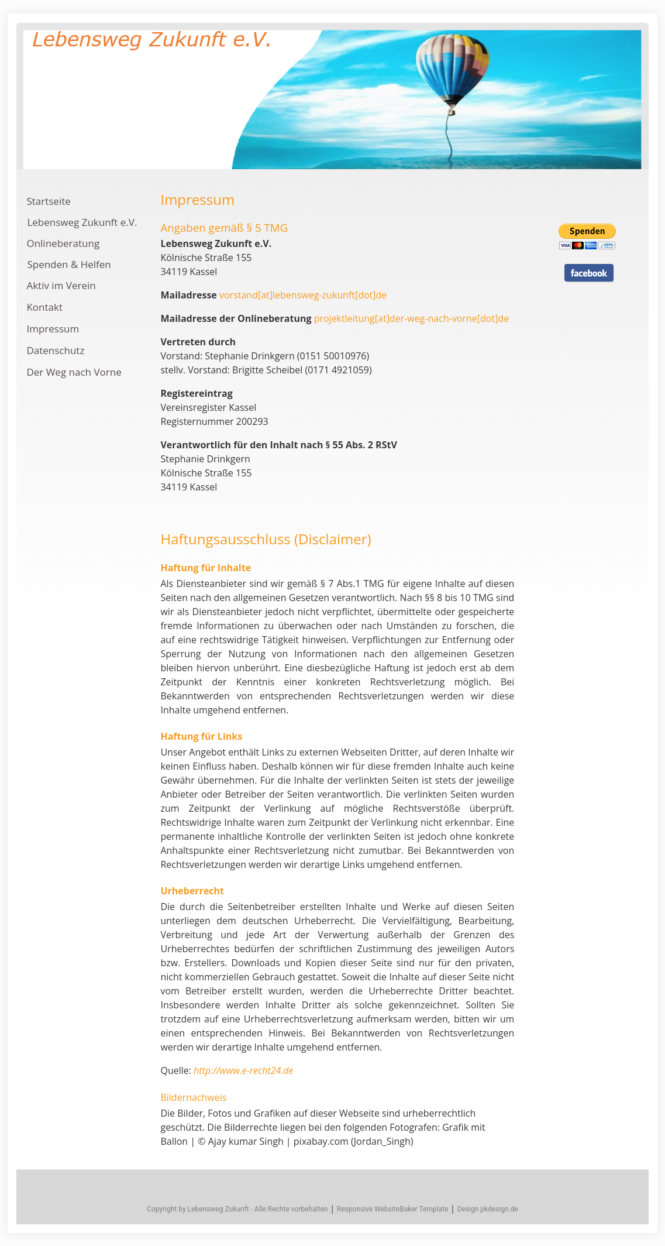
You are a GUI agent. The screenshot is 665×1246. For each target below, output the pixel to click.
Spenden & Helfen (69, 264)
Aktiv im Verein (60, 285)
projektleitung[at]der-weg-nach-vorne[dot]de (411, 318)
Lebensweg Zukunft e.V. (82, 222)
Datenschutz (55, 350)
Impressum (52, 328)
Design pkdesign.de (487, 1209)
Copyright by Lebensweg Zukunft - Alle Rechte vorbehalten (237, 1209)
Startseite (48, 201)
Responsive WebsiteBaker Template (392, 1209)
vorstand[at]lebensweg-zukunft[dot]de (303, 295)
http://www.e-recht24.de (243, 1070)
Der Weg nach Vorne (73, 372)
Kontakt (44, 307)
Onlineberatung (62, 243)
